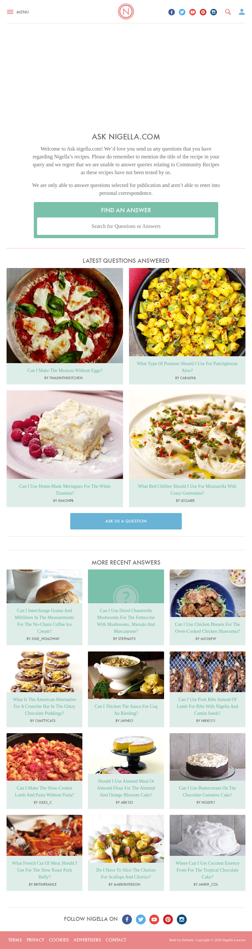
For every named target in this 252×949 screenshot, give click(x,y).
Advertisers (87, 940)
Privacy (35, 940)
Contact (116, 940)
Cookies (59, 940)
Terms (15, 940)
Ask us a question (126, 521)
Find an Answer (126, 210)
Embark (187, 940)
